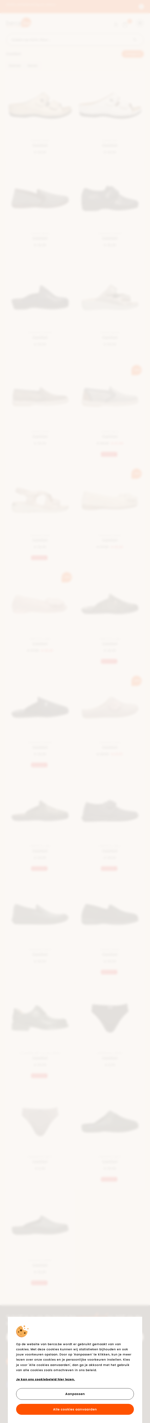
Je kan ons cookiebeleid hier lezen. (45, 1379)
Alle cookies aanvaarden (75, 1409)
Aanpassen (75, 1394)
